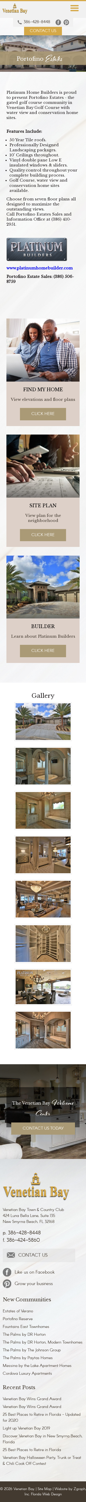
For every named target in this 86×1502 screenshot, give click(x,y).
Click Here (43, 414)
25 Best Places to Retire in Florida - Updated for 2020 (41, 1418)
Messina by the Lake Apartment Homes (37, 1366)
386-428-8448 (34, 22)
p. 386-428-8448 (22, 1233)
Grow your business (28, 1283)
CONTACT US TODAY (43, 1128)
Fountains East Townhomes (26, 1327)
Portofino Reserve (18, 1319)
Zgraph (79, 1489)
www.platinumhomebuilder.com (39, 268)
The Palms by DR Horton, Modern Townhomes (43, 1342)
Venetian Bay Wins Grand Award (32, 1399)
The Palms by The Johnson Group (32, 1350)
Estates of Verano (18, 1311)
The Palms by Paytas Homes (28, 1358)
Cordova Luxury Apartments (27, 1374)
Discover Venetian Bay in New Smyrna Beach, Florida (43, 1439)
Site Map (45, 1489)
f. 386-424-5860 (21, 1240)
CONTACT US (43, 31)
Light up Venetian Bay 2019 (26, 1428)
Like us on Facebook (29, 1272)
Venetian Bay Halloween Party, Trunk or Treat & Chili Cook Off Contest (42, 1461)
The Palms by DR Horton (24, 1335)
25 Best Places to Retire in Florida (32, 1450)
